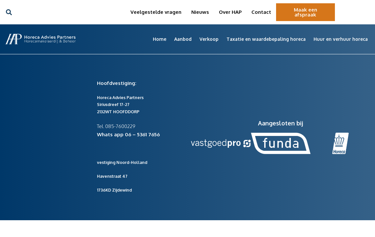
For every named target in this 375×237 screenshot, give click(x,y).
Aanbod (183, 39)
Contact (261, 12)
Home (159, 39)
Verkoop (209, 39)
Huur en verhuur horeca (341, 39)
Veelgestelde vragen (155, 12)
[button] (8, 12)
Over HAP (230, 12)
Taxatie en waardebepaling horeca (266, 39)
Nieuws (200, 12)
